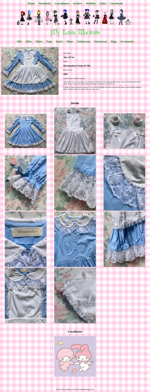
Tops (49, 41)
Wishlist (91, 3)
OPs (19, 41)
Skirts (39, 41)
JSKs (29, 41)
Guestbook (116, 3)
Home (31, 3)
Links (102, 3)
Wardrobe (45, 3)
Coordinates (62, 3)
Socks (59, 41)
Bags (114, 41)
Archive (77, 3)
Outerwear (100, 41)
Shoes (69, 41)
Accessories (127, 41)
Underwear (83, 41)
